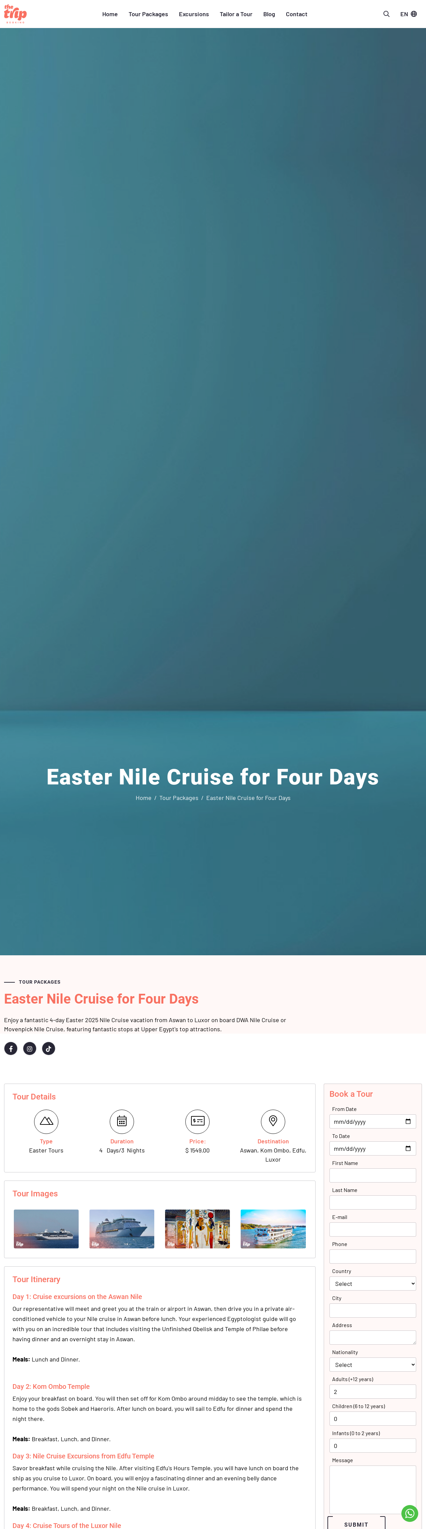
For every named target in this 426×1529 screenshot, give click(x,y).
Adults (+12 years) (352, 1379)
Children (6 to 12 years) (358, 1406)
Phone (339, 1244)
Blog (269, 14)
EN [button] (408, 14)
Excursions (194, 14)
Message (342, 1460)
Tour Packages (148, 14)
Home (110, 14)
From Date (344, 1109)
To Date (341, 1136)
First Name (345, 1163)
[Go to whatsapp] (409, 1513)
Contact (297, 14)
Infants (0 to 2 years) (356, 1433)
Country (341, 1271)
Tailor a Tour (236, 14)
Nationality (345, 1352)
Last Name (344, 1190)
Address (342, 1325)
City (336, 1298)
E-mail (339, 1217)
